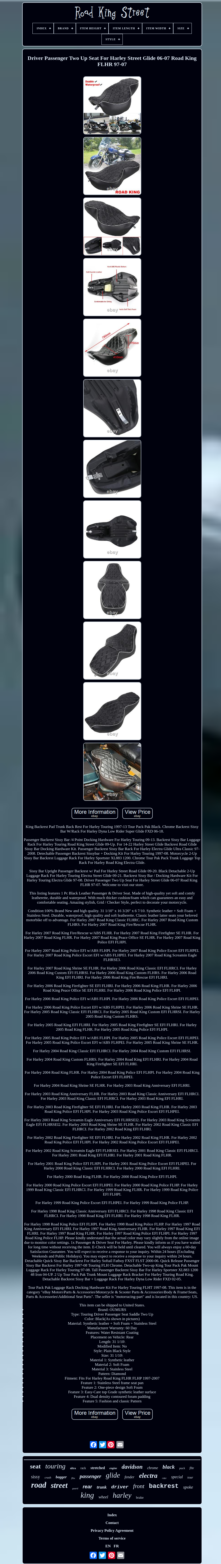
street (59, 1485)
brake (140, 1497)
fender (129, 1477)
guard (75, 1488)
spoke (188, 1487)
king (87, 1495)
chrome (152, 1468)
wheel (103, 1497)
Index (112, 1515)
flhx (73, 1478)
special (177, 1477)
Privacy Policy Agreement (112, 1530)
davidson (132, 1467)
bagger (61, 1477)
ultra (73, 1468)
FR (116, 1546)
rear (87, 1486)
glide (113, 1475)
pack (182, 1468)
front (138, 1486)
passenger (90, 1476)
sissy (35, 1476)
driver (120, 1487)
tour (190, 1477)
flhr (191, 1468)
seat (35, 1466)
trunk (102, 1487)
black (168, 1467)
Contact (112, 1523)
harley (122, 1495)
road (38, 1485)
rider (164, 1478)
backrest (164, 1486)
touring (55, 1466)
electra (148, 1475)
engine (113, 1468)
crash (48, 1477)
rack (83, 1468)
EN (108, 1546)
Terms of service (112, 1538)
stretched (98, 1468)
